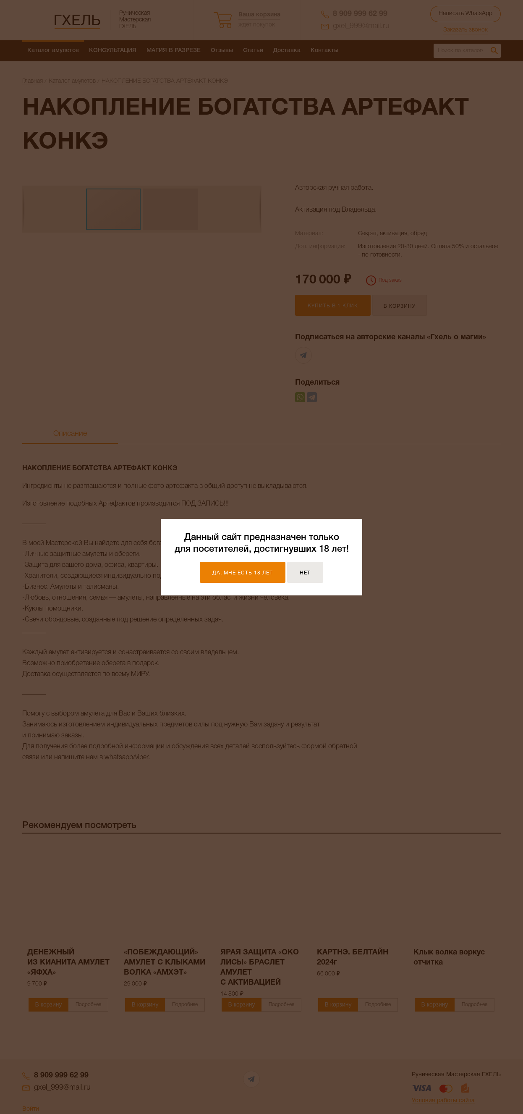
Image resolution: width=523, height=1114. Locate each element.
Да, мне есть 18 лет (242, 573)
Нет (305, 573)
